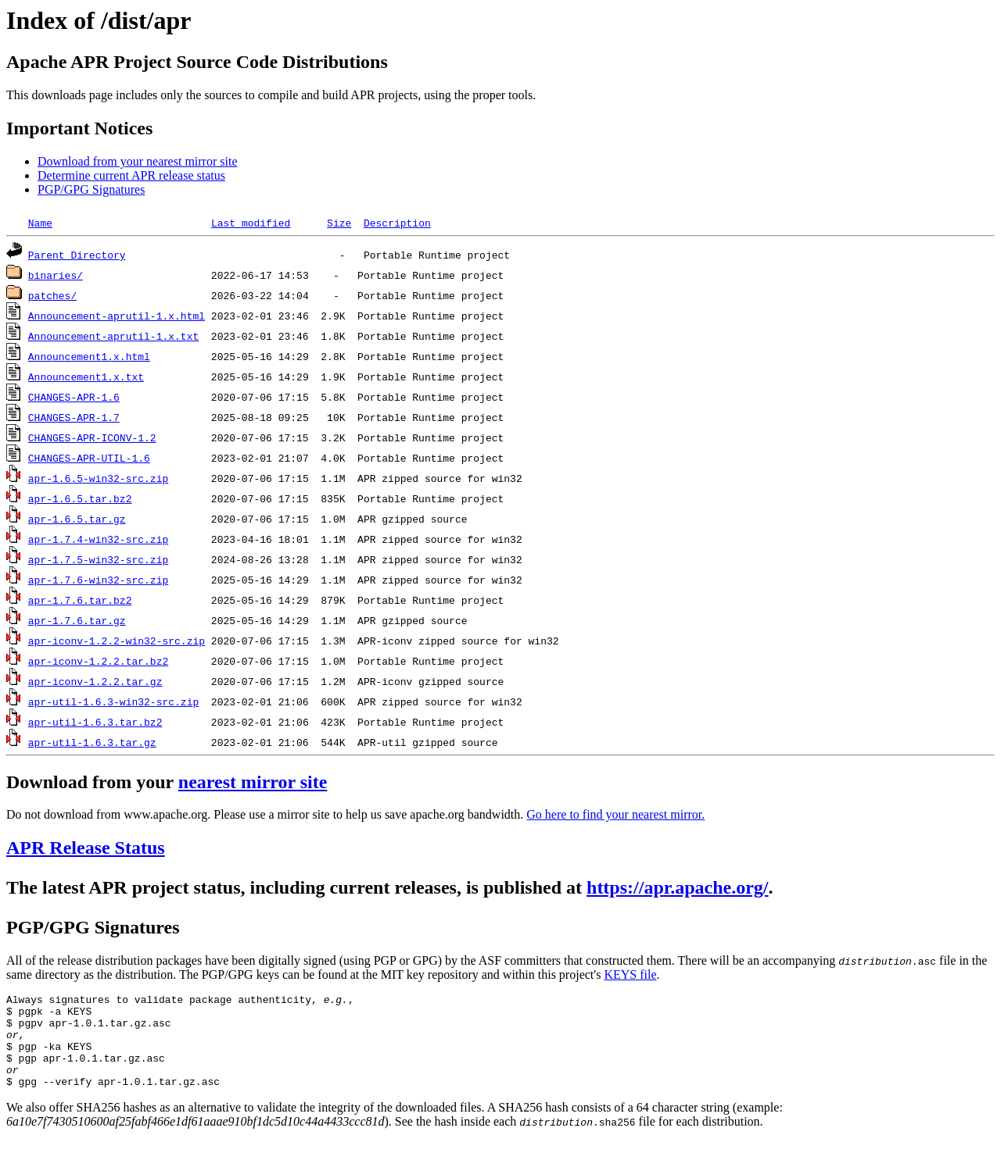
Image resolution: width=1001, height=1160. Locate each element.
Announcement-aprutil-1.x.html (116, 316)
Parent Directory (77, 255)
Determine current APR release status (131, 175)
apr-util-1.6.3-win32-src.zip (113, 701)
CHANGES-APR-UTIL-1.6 (89, 458)
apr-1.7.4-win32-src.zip (98, 539)
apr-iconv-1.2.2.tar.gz (95, 681)
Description (397, 223)
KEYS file (630, 974)
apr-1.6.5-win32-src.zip (98, 478)
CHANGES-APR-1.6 (74, 397)
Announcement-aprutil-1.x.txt (113, 336)
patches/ (52, 295)
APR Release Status (85, 847)
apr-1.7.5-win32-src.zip (98, 559)
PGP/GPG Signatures (91, 189)
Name (40, 223)
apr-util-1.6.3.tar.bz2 (95, 722)
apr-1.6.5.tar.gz (77, 519)
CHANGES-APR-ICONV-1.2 (92, 437)
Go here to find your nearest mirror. (615, 814)
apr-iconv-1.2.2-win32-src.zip (116, 641)
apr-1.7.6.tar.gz (77, 620)
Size (339, 223)
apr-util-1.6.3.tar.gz (92, 742)
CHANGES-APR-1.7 (74, 417)
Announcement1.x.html (89, 356)
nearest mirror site (253, 782)
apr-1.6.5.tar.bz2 (80, 498)
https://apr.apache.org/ (677, 887)
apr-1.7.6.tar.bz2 (80, 600)
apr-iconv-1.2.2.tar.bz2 (98, 661)
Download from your (92, 782)
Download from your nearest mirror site (137, 161)
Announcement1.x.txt (86, 376)
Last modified (250, 223)
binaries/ (55, 275)
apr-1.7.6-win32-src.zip (98, 580)
